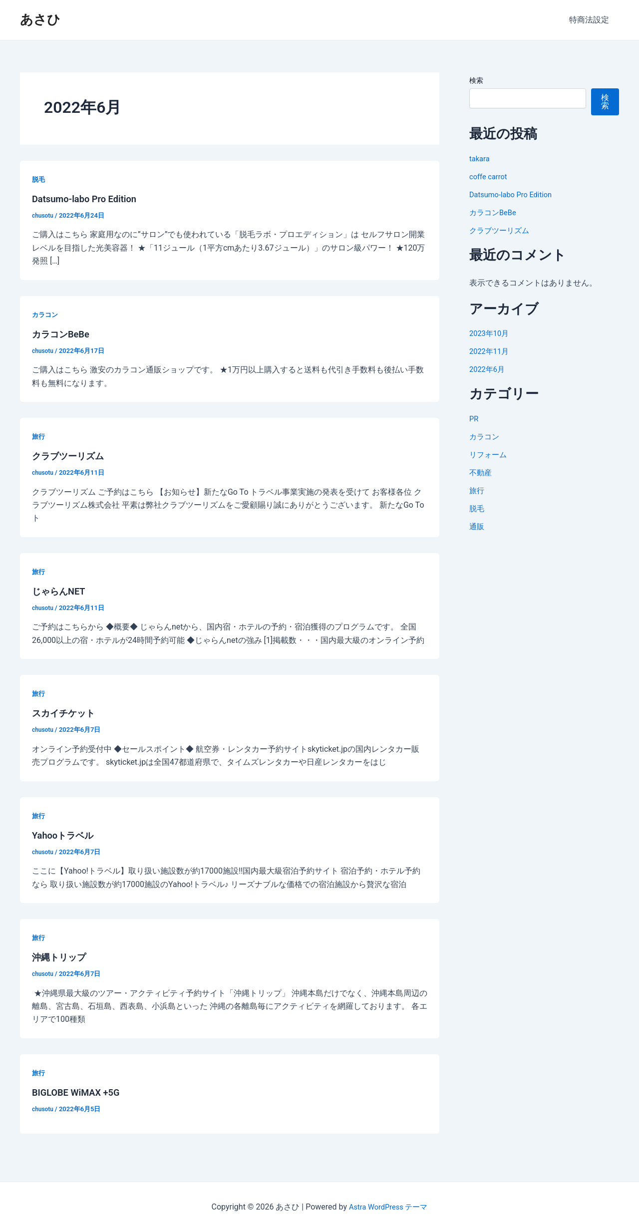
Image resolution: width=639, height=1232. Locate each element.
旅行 (39, 436)
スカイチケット (67, 713)
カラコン (46, 314)
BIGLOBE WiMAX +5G (80, 1092)
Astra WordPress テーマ (388, 1207)
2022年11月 (490, 351)
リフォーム (489, 454)
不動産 (481, 472)
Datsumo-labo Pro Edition (89, 199)
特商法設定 (591, 19)
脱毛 (39, 179)
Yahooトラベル (66, 835)
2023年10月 (490, 333)
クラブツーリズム (72, 456)
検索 (476, 80)
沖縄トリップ (62, 957)
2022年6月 (488, 369)
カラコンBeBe (63, 334)
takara (480, 158)
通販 (477, 526)
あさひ (40, 19)
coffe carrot (490, 176)
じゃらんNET (61, 591)
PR (474, 418)
